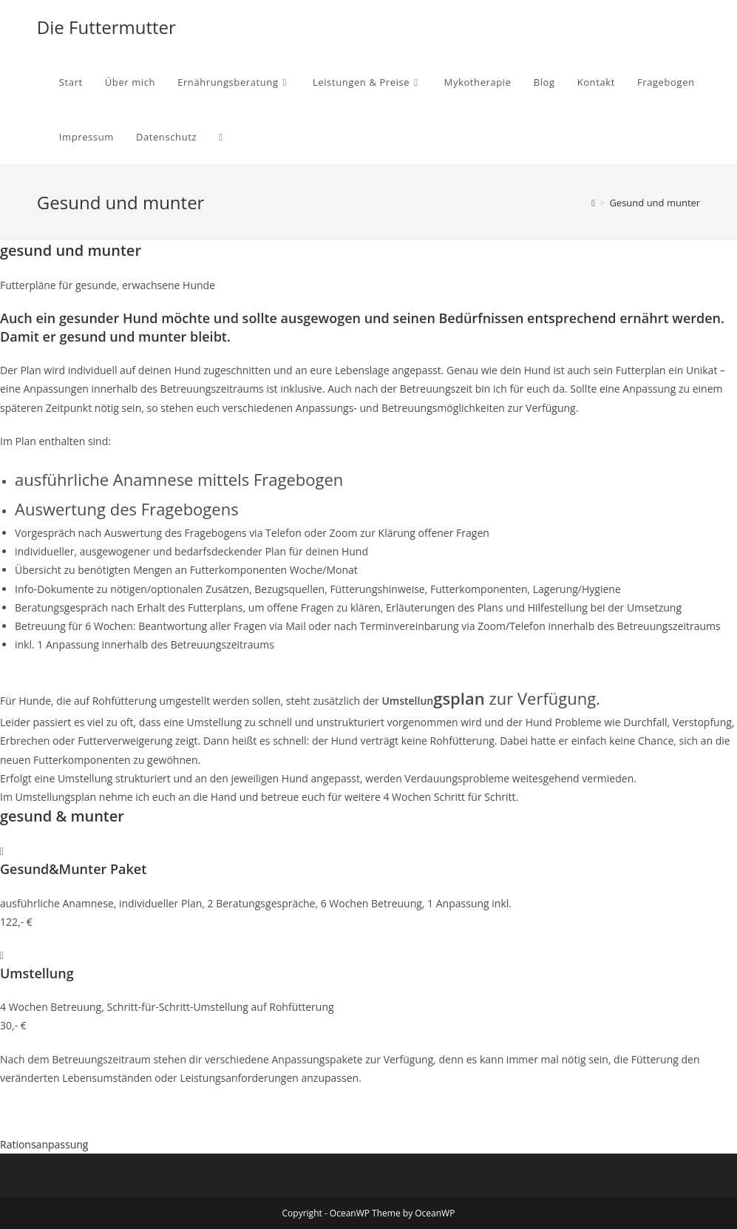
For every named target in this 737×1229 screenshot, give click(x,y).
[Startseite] (593, 202)
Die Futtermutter (106, 27)
